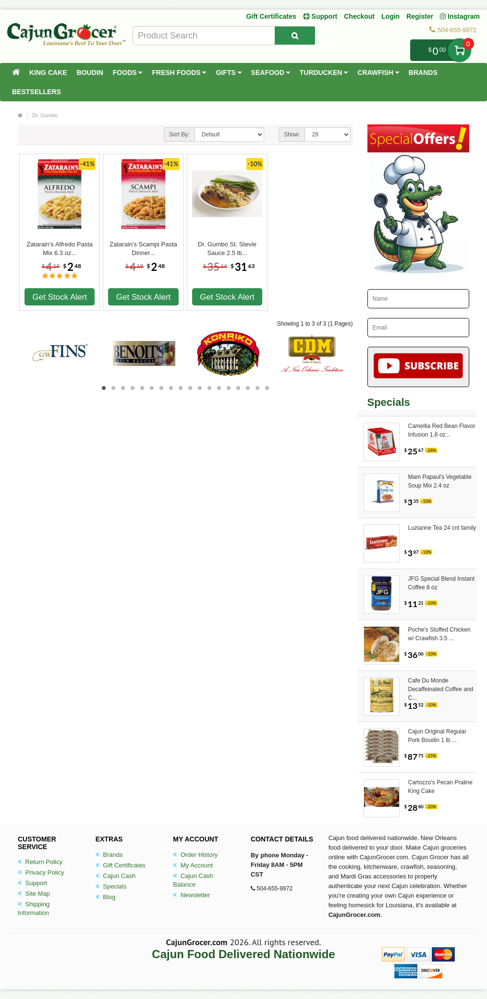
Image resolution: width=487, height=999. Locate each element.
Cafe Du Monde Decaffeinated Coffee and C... (441, 685)
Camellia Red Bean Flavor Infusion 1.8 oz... (441, 430)
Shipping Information (33, 908)
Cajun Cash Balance (193, 880)
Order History (195, 854)
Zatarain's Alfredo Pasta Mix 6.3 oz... (59, 248)
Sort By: (179, 134)
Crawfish (378, 72)
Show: (292, 134)
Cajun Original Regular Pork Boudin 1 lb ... (437, 735)
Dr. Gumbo (45, 115)
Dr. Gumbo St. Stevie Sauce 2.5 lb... (227, 248)
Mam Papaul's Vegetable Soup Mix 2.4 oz (440, 481)
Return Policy (40, 861)
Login (390, 16)
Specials (111, 886)
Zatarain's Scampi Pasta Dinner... (143, 248)
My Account (193, 865)
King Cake (48, 72)
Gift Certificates (271, 16)
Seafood (270, 72)
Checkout (359, 16)
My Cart (459, 50)
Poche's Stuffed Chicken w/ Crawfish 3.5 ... (439, 634)
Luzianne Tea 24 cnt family (442, 527)
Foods (128, 72)
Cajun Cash (116, 875)
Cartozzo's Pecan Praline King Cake (440, 786)
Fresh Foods (179, 72)
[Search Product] (295, 35)
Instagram (460, 16)
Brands (423, 72)
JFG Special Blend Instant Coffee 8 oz (441, 583)
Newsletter (191, 895)
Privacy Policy (41, 872)
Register (419, 16)
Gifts (228, 72)
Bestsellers (36, 92)
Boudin (90, 72)
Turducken (324, 72)
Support (32, 883)
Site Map (34, 893)
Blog (106, 897)
